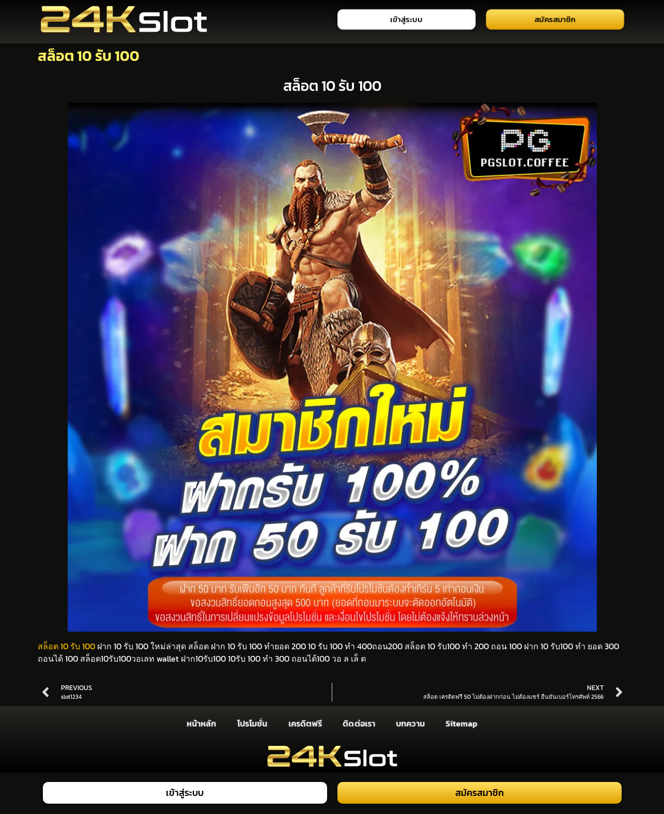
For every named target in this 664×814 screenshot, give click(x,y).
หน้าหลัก (201, 723)
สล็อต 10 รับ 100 (66, 646)
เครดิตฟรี (305, 723)
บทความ (410, 723)
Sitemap (461, 723)
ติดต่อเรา (359, 723)
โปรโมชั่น (252, 723)
